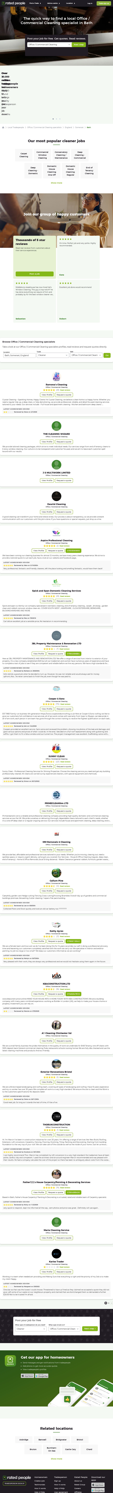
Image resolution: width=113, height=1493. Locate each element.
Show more (56, 145)
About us (78, 1443)
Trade (39, 314)
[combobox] (19, 318)
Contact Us (61, 1477)
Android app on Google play (41, 1338)
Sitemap (48, 1477)
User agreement (41, 1458)
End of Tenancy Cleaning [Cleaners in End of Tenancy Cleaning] (89, 133)
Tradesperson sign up (14, 1446)
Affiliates (78, 1454)
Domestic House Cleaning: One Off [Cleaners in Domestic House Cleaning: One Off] (51, 132)
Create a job (39, 1443)
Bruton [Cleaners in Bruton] (33, 1412)
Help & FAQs (39, 1454)
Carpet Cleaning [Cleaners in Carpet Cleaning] (24, 117)
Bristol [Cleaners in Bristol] (80, 1402)
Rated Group (79, 1447)
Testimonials (39, 1447)
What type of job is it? (57, 1287)
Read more (20, 260)
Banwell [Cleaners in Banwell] (42, 1402)
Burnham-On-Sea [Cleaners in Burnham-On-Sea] (52, 1411)
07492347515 (73, 956)
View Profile (47, 357)
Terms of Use (8, 1477)
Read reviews (65, 352)
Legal (76, 1458)
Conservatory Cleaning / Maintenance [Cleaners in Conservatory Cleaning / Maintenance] (61, 117)
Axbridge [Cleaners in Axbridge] (23, 1402)
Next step (79, 44)
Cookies (37, 1477)
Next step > (90, 1291)
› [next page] (111, 1265)
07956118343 (73, 904)
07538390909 (73, 513)
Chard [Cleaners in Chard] (89, 1412)
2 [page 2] (108, 1265)
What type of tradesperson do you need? (30, 1287)
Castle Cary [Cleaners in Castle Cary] (70, 1412)
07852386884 (73, 616)
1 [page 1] (105, 1265)
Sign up (57, 1443)
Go (107, 318)
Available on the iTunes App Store (27, 1338)
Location (6, 314)
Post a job (35, 236)
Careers (77, 1451)
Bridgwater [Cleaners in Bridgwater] (61, 1402)
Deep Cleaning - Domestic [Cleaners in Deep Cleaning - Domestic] (33, 133)
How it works (40, 1451)
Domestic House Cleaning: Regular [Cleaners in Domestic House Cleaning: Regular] (70, 132)
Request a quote (64, 357)
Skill (71, 314)
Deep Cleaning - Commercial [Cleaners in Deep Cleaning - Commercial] (80, 117)
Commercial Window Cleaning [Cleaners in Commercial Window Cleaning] (42, 117)
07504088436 (73, 1155)
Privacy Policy (24, 1477)
